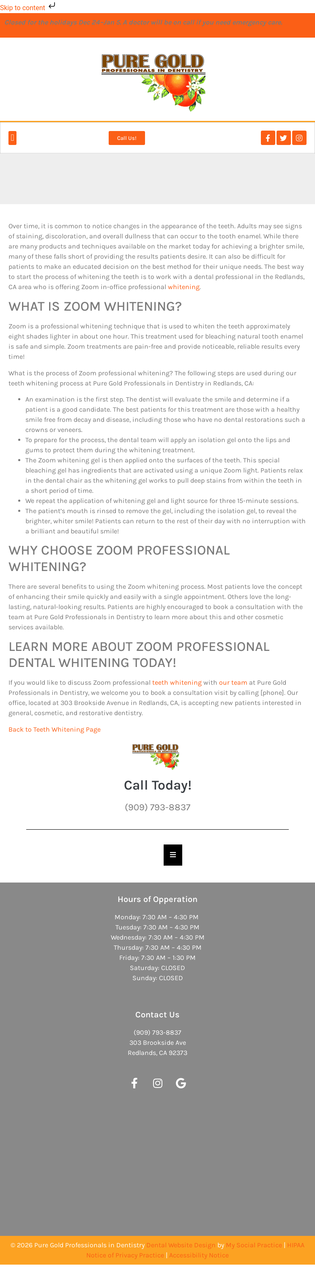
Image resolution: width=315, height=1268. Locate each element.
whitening (184, 287)
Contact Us (157, 1014)
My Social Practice (254, 1245)
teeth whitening (177, 682)
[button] (12, 138)
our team (233, 682)
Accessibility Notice (199, 1255)
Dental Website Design (181, 1245)
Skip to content (28, 8)
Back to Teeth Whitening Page (54, 729)
